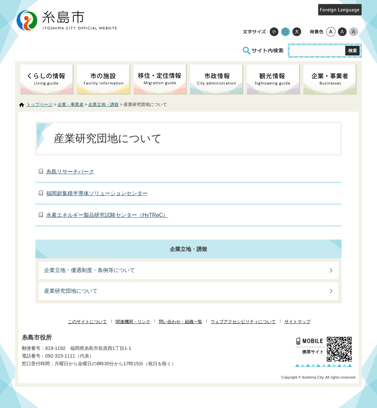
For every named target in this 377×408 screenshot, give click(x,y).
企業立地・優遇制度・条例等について (89, 270)
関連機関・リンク (133, 321)
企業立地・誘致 (103, 104)
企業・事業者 (70, 104)
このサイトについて (87, 321)
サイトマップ (297, 321)
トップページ (39, 104)
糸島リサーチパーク (70, 171)
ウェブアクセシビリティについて (243, 321)
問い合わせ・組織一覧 (180, 321)
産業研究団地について (71, 291)
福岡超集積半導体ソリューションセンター (97, 193)
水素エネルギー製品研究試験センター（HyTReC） (107, 215)
